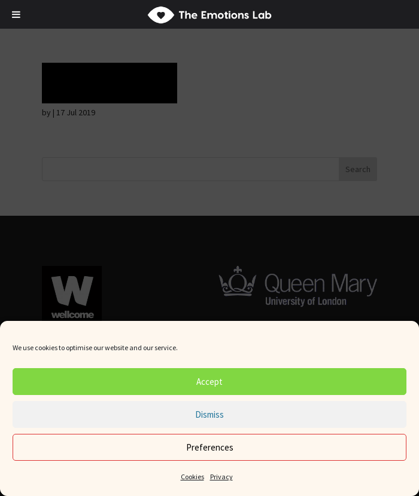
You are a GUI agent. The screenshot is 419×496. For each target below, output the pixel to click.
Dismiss (209, 414)
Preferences (209, 447)
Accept (209, 381)
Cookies (192, 476)
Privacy (221, 476)
